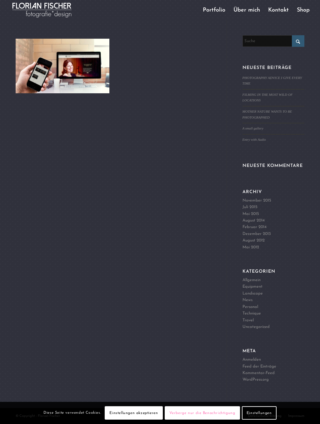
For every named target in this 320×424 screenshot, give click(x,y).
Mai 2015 (250, 214)
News (247, 300)
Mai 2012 (250, 247)
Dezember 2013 (256, 234)
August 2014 (253, 220)
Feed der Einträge (259, 366)
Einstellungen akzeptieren (133, 413)
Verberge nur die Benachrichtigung (202, 413)
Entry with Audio (254, 139)
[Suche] (273, 41)
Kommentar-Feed (258, 373)
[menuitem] (214, 10)
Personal (250, 307)
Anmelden (251, 360)
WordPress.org (255, 380)
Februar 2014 (254, 227)
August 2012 (253, 240)
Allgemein (251, 280)
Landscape (252, 293)
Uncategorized (256, 327)
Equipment (252, 287)
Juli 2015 (250, 207)
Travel (248, 320)
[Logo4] (47, 10)
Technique (251, 313)
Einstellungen (259, 413)
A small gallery (252, 128)
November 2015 (256, 200)
